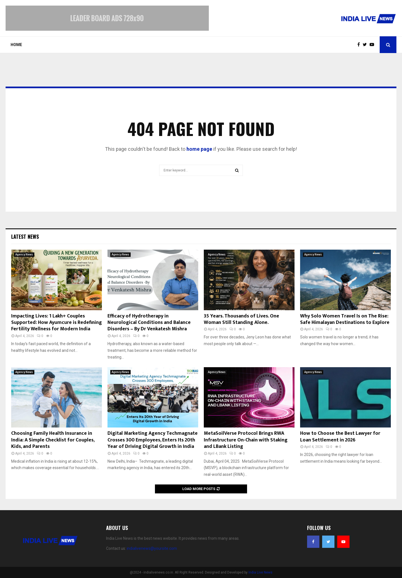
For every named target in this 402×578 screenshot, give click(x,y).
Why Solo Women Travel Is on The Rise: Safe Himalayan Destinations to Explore (344, 319)
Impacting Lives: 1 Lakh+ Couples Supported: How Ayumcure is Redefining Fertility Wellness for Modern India (56, 322)
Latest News (25, 236)
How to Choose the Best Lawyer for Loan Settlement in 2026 (340, 436)
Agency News (24, 254)
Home (16, 44)
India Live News (260, 572)
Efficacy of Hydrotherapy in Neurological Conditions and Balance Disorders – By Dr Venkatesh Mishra (149, 322)
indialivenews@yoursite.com (152, 548)
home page (199, 149)
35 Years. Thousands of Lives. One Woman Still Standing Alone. (241, 319)
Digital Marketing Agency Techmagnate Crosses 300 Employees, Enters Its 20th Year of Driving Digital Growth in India (152, 440)
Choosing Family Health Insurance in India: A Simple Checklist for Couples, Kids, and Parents (52, 440)
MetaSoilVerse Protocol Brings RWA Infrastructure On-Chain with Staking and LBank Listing (246, 440)
